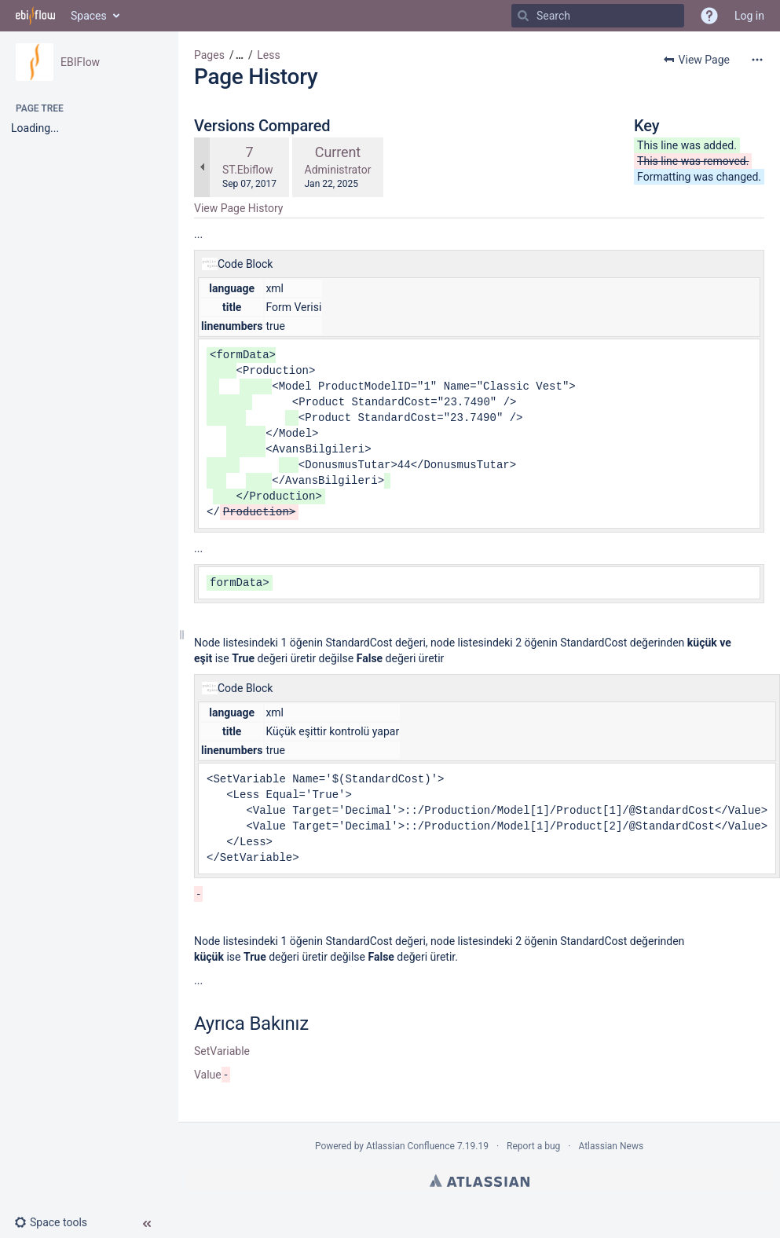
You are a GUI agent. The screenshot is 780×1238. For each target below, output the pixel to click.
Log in (749, 15)
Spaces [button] (89, 15)
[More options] (757, 59)
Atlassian (479, 1180)
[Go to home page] (35, 15)
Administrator (338, 169)
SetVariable (222, 1051)
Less (268, 55)
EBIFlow (80, 62)
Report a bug (533, 1146)
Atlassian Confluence (410, 1146)
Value (208, 1074)
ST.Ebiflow (247, 169)
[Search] (523, 15)
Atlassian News (610, 1146)
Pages (209, 55)
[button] (56, 1222)
